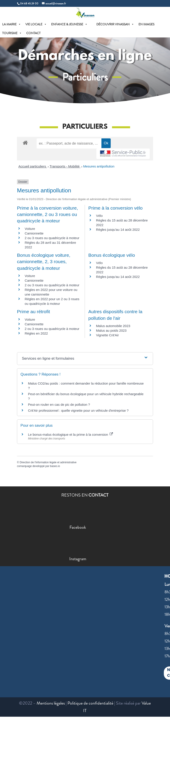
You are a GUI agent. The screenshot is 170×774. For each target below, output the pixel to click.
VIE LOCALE (36, 24)
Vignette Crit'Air (107, 335)
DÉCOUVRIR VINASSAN (115, 24)
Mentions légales (51, 703)
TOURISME (12, 33)
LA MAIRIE (11, 24)
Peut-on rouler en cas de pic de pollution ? (59, 404)
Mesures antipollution (98, 166)
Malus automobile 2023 (113, 326)
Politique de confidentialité (90, 703)
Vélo (99, 216)
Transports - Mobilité (65, 166)
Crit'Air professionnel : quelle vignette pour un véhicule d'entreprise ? (78, 410)
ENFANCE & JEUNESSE (69, 24)
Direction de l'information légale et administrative (48, 462)
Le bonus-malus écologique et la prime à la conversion (70, 434)
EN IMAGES (146, 24)
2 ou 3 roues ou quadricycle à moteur (52, 238)
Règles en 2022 (36, 333)
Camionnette (34, 233)
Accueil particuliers (33, 166)
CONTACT (33, 33)
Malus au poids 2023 (111, 330)
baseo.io (55, 466)
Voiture (30, 229)
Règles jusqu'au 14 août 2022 (118, 229)
